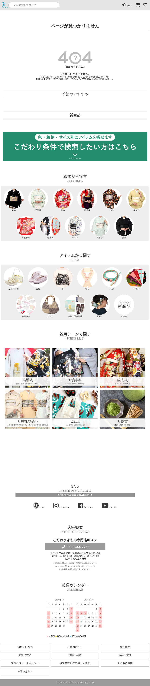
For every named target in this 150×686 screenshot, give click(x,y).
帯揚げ (136, 278)
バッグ (50, 306)
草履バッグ (14, 278)
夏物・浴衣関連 (75, 306)
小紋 (112, 200)
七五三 (50, 227)
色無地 (136, 200)
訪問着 (38, 200)
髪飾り (100, 306)
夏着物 (100, 227)
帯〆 (112, 278)
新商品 (124, 306)
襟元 (87, 278)
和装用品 (26, 306)
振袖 (63, 200)
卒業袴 (87, 200)
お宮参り (26, 227)
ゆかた (75, 227)
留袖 (14, 200)
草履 (38, 278)
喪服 (124, 227)
